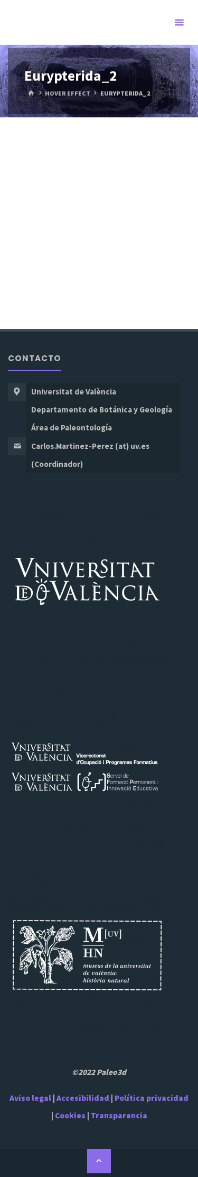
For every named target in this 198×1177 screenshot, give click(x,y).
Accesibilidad (82, 1098)
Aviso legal (30, 1098)
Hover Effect (67, 93)
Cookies (70, 1115)
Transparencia (119, 1115)
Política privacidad (151, 1098)
